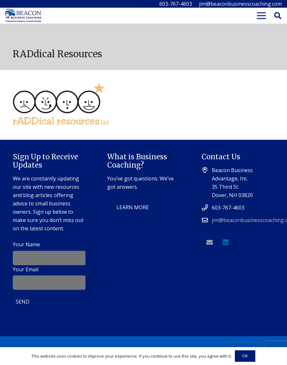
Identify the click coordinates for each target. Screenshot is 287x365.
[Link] (23, 16)
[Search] (277, 16)
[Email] (210, 242)
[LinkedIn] (226, 242)
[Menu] (261, 16)
